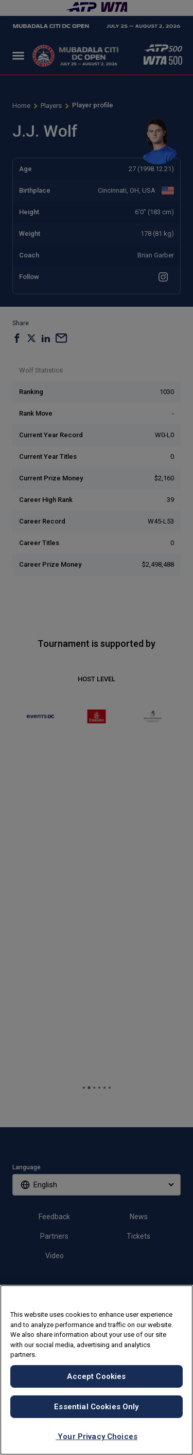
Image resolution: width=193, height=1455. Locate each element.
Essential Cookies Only (96, 1406)
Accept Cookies (96, 1376)
